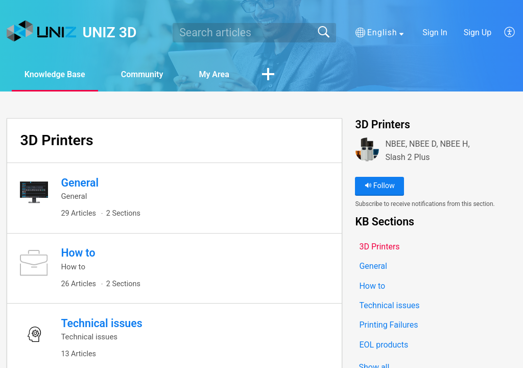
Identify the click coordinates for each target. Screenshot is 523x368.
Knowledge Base (55, 74)
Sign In (434, 32)
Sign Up (478, 32)
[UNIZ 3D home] (41, 30)
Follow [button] (380, 185)
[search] (254, 32)
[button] (379, 33)
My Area (214, 74)
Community (142, 74)
